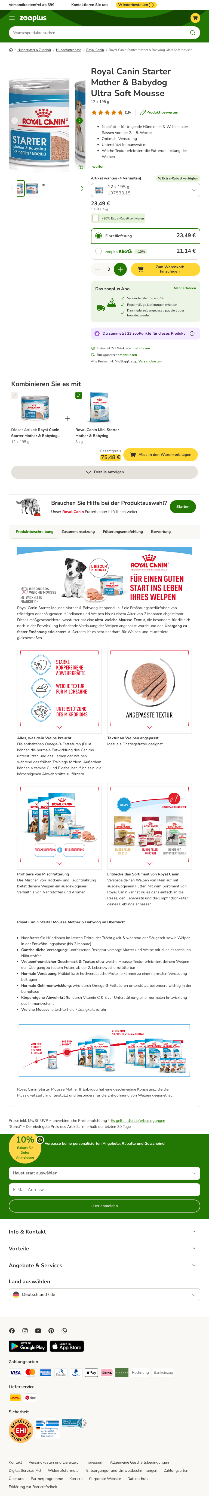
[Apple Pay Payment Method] (91, 1373)
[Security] (21, 1431)
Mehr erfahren (185, 288)
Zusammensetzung (78, 531)
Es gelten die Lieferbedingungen (138, 1120)
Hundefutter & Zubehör (34, 50)
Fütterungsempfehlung (123, 531)
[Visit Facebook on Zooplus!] (12, 1330)
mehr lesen (141, 348)
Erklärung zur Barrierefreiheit (33, 1486)
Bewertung (161, 531)
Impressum (93, 1462)
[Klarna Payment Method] (106, 1373)
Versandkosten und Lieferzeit (53, 1462)
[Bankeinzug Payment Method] (163, 1373)
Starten (182, 506)
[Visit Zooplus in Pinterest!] (51, 1330)
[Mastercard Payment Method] (30, 1373)
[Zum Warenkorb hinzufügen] (165, 269)
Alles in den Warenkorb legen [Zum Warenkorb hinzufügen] (164, 455)
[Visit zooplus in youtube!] (38, 1330)
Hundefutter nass (68, 50)
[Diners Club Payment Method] (60, 1373)
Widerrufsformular (64, 1470)
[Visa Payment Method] (15, 1373)
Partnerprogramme (47, 1478)
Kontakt (15, 1462)
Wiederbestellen (136, 5)
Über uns (16, 1478)
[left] (14, 120)
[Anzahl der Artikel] (108, 269)
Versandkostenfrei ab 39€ (31, 4)
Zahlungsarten (176, 1470)
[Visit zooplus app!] (28, 1350)
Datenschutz (137, 1478)
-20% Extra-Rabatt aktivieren (123, 218)
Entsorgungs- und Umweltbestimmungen (121, 1470)
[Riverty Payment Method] (121, 1373)
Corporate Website (105, 1478)
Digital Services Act (25, 1470)
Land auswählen (29, 1281)
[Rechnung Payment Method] (140, 1373)
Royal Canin (95, 50)
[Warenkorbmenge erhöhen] (120, 269)
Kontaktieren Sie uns (89, 4)
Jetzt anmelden (104, 1205)
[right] (79, 120)
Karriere (75, 1478)
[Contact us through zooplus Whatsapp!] (64, 1330)
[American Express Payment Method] (45, 1373)
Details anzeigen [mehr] (104, 472)
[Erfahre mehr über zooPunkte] (192, 333)
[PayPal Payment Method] (76, 1373)
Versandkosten (150, 361)
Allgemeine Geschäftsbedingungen (139, 1462)
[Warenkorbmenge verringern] (97, 269)
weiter (98, 166)
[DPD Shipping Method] (30, 1398)
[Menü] (12, 18)
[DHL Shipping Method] (15, 1398)
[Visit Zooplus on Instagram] (25, 1330)
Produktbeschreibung (34, 531)
